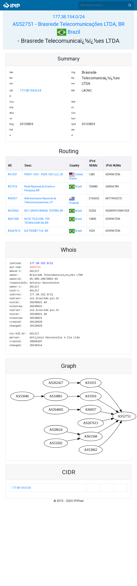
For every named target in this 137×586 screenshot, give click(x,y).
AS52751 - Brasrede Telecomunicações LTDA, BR (68, 24)
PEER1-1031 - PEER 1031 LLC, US (43, 174)
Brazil (68, 32)
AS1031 (12, 174)
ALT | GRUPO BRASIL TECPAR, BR (43, 210)
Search (130, 5)
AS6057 (12, 198)
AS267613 (14, 230)
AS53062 (13, 210)
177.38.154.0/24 (68, 16)
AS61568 (13, 218)
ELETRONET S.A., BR (36, 230)
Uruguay (74, 202)
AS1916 (12, 186)
